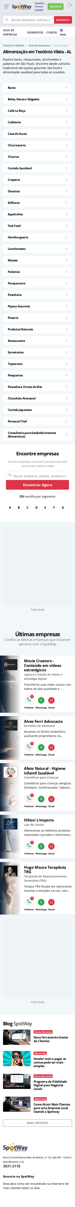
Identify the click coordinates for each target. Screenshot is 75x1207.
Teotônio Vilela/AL (14, 45)
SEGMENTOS (35, 32)
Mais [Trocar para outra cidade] (63, 32)
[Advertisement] (37, 566)
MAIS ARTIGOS (37, 1123)
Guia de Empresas (39, 45)
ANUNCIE (55, 6)
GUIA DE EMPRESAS (10, 32)
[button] (6, 6)
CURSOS (51, 32)
